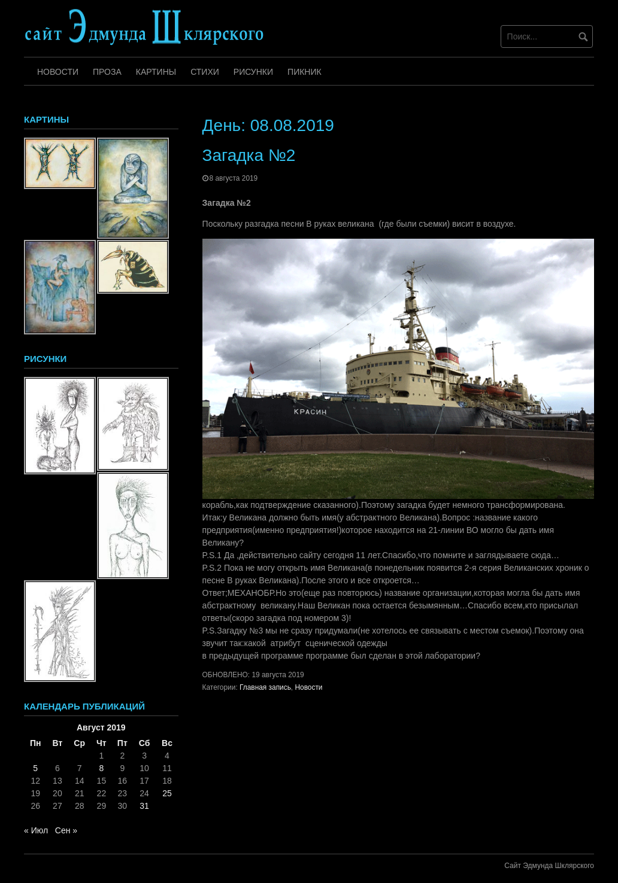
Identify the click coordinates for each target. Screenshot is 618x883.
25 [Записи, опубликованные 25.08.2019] (167, 793)
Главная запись (265, 687)
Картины (156, 72)
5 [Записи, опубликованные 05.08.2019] (35, 768)
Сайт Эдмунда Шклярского (549, 865)
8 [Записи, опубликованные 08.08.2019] (101, 768)
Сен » (66, 830)
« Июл (36, 830)
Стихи (204, 72)
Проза (107, 72)
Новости (57, 72)
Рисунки (253, 72)
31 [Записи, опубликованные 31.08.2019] (144, 806)
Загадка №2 (249, 155)
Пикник (304, 72)
